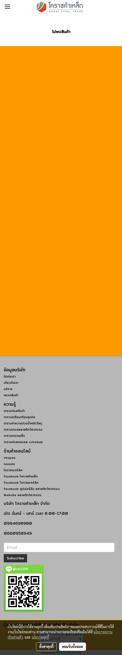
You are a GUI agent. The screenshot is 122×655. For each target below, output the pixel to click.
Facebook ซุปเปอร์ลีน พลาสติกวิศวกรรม (32, 488)
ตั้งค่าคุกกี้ (46, 646)
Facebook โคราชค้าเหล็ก (21, 476)
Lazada (9, 463)
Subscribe (15, 558)
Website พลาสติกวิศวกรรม (22, 495)
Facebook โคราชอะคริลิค (21, 482)
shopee (9, 457)
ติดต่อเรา (10, 376)
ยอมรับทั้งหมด (72, 646)
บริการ (8, 389)
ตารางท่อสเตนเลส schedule (23, 442)
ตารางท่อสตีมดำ (14, 410)
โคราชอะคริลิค (13, 470)
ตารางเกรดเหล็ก (14, 435)
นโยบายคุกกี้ (40, 637)
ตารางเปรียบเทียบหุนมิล (19, 417)
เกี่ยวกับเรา (11, 382)
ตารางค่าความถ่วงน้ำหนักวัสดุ (23, 423)
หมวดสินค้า (11, 395)
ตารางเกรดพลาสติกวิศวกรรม (23, 429)
